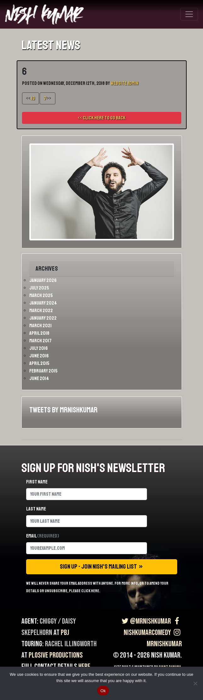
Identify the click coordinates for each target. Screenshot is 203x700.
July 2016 (38, 348)
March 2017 (40, 341)
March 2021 (40, 325)
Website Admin (124, 83)
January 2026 (43, 280)
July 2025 (39, 288)
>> (47, 98)
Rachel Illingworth (71, 643)
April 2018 (39, 333)
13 (33, 98)
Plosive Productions (56, 655)
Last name (36, 509)
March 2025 (41, 295)
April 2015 (39, 363)
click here (90, 590)
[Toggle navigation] (189, 14)
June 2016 (39, 356)
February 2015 (43, 371)
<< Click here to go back (102, 118)
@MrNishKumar (145, 621)
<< (30, 98)
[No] (195, 683)
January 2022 (43, 318)
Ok (103, 690)
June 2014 (39, 378)
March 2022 (41, 310)
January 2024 (43, 303)
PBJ (65, 632)
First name (37, 482)
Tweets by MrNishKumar (63, 410)
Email (42, 536)
